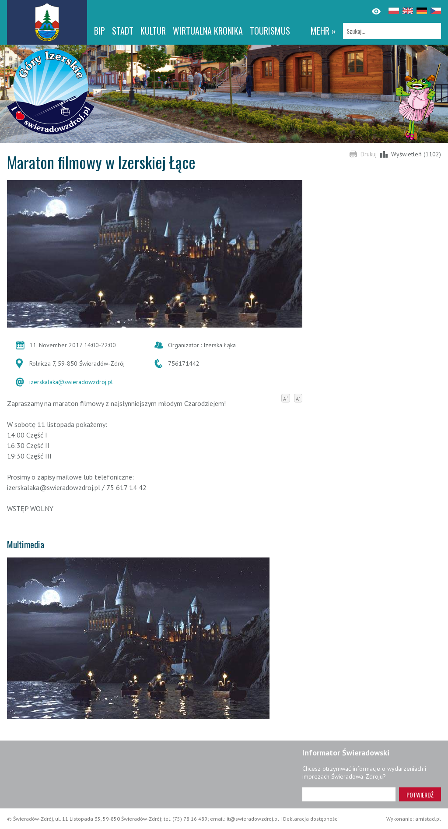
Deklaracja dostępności (311, 818)
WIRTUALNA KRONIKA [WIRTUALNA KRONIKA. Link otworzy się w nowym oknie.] (208, 30)
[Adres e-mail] (349, 794)
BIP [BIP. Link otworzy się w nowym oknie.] (99, 30)
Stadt (122, 30)
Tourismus (270, 30)
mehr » (323, 30)
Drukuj (368, 154)
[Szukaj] (392, 31)
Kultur (153, 30)
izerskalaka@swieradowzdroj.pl (71, 382)
